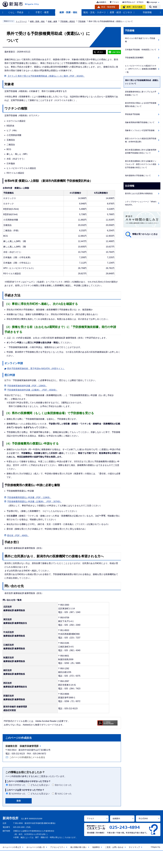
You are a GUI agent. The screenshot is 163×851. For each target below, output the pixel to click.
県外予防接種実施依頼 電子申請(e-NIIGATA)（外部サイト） (36, 368)
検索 (155, 7)
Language (153, 2)
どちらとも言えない (40, 785)
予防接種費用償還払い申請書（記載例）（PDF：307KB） (34, 501)
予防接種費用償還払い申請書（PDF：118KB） (29, 497)
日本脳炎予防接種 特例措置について (140, 50)
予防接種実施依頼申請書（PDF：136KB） (27, 386)
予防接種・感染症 (67, 21)
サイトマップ (134, 847)
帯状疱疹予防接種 (132, 114)
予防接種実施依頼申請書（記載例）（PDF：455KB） (32, 390)
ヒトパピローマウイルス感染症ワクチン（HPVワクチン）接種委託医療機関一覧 (140, 69)
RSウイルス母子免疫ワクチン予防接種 (140, 40)
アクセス (115, 2)
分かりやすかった (17, 785)
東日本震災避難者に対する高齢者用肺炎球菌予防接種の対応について (140, 151)
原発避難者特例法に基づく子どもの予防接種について (140, 93)
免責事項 (96, 847)
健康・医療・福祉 (68, 12)
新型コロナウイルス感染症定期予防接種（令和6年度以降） (140, 140)
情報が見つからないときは (144, 234)
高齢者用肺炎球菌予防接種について (139, 122)
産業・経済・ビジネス (121, 12)
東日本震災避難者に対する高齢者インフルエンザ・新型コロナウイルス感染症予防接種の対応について (140, 164)
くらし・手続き (16, 12)
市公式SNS (143, 818)
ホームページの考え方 (12, 847)
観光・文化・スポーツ (94, 12)
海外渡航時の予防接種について (138, 175)
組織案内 (102, 2)
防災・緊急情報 (108, 7)
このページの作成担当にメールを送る (27, 757)
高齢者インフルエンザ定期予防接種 (139, 130)
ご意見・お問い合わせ (114, 847)
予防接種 (81, 21)
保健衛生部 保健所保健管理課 (22, 746)
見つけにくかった (63, 794)
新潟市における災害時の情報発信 (139, 193)
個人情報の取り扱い (78, 847)
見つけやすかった (17, 794)
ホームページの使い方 (35, 847)
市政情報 (147, 12)
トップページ (21, 21)
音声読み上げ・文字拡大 (134, 2)
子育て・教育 (42, 12)
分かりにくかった (63, 785)
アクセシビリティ (57, 847)
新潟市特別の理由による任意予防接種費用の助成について (140, 104)
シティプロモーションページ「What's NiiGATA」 (140, 203)
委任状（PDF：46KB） (18, 535)
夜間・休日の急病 (134, 7)
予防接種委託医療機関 (134, 58)
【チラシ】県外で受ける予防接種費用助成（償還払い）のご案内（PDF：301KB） (46, 76)
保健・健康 (52, 21)
